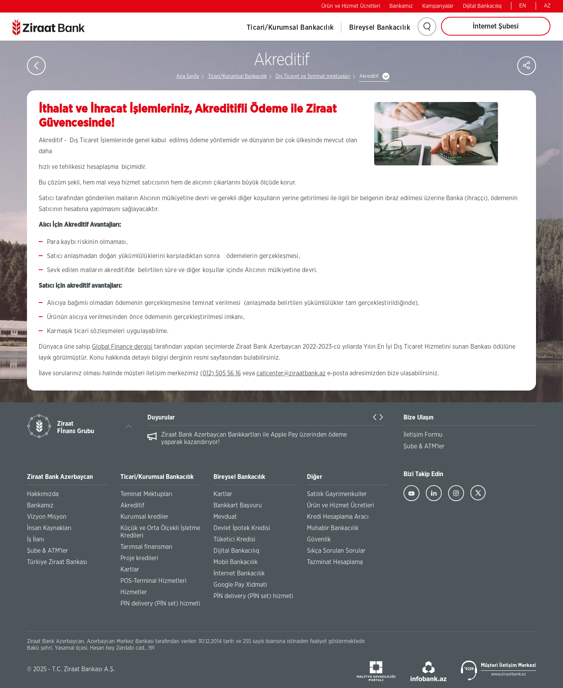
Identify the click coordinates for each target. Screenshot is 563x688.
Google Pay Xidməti (240, 585)
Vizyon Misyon (46, 517)
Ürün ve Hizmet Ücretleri (350, 6)
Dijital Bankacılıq (482, 6)
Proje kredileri (139, 558)
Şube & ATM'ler (47, 551)
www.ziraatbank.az (508, 674)
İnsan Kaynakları (49, 528)
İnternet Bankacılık (239, 573)
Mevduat (225, 517)
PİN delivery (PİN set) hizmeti (160, 603)
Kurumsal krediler (144, 517)
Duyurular (161, 417)
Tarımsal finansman (146, 547)
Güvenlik (319, 539)
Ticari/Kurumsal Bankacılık (290, 27)
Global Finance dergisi (122, 347)
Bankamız (401, 6)
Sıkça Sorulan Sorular (336, 551)
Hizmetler (133, 592)
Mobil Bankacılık (235, 562)
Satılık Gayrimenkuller (337, 494)
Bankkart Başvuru (237, 505)
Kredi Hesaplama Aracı (338, 517)
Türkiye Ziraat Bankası (57, 562)
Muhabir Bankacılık (333, 528)
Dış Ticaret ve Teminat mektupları (313, 76)
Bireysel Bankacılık (379, 27)
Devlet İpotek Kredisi (241, 528)
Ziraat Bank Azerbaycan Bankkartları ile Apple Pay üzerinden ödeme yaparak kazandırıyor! (254, 438)
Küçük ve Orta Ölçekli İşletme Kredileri (160, 532)
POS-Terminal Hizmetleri (153, 581)
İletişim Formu (423, 435)
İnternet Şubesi (496, 26)
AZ (547, 6)
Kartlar (129, 569)
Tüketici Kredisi (234, 539)
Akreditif (368, 76)
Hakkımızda (43, 494)
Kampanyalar (438, 6)
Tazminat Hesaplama (335, 562)
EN (522, 6)
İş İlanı (35, 539)
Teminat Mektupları (146, 494)
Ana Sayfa (187, 76)
